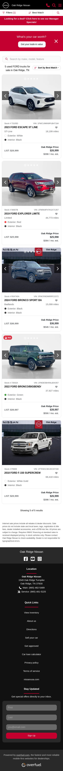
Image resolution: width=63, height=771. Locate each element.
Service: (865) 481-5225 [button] (32, 591)
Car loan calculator (31, 654)
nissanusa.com (31, 679)
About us (31, 621)
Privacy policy (32, 662)
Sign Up (31, 735)
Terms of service (31, 671)
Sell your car (31, 637)
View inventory (31, 612)
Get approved (31, 646)
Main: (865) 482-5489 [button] (31, 588)
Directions (31, 629)
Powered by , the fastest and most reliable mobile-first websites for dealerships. (31, 759)
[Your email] (31, 727)
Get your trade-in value (32, 44)
